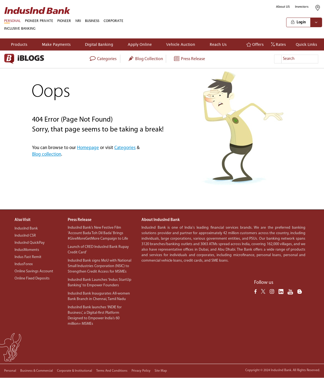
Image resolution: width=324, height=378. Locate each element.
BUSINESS (92, 21)
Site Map (161, 371)
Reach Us (218, 44)
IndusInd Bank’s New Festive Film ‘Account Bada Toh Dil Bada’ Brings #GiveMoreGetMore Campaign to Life (98, 233)
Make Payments (56, 44)
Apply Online (140, 44)
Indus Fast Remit (28, 257)
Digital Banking (99, 44)
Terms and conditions (111, 371)
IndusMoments (27, 250)
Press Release (189, 59)
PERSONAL (12, 21)
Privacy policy (141, 371)
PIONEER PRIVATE (39, 21)
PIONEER (64, 21)
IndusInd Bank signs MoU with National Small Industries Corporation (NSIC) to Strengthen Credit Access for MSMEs (99, 266)
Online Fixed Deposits (32, 278)
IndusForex (24, 264)
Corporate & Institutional (74, 371)
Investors (302, 6)
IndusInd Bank (26, 228)
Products (19, 44)
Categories (125, 147)
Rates (278, 44)
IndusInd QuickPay (30, 243)
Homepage (88, 147)
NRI (78, 21)
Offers (255, 44)
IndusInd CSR (25, 236)
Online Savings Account (34, 271)
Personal (10, 371)
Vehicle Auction (180, 44)
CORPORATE (113, 21)
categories (102, 59)
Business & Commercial (36, 371)
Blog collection (145, 59)
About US (283, 6)
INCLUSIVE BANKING (20, 28)
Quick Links (305, 44)
